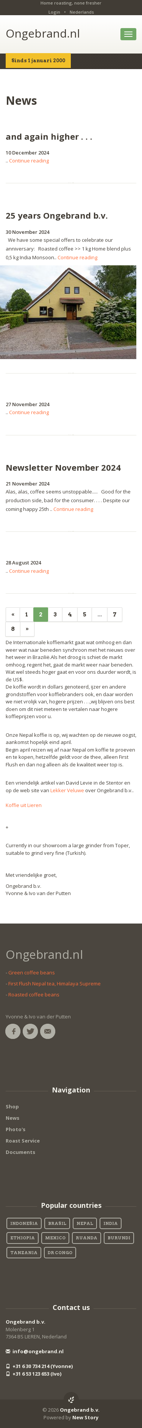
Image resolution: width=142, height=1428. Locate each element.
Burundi (119, 1237)
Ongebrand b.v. (25, 1321)
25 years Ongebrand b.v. (57, 215)
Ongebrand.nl (43, 33)
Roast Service (23, 1140)
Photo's (15, 1129)
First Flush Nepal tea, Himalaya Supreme (54, 983)
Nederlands (82, 12)
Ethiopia (22, 1237)
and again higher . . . (49, 136)
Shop (12, 1106)
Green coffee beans (31, 972)
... (99, 614)
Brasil (57, 1223)
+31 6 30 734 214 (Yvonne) (39, 1366)
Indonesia (24, 1223)
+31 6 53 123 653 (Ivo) (33, 1373)
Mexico (55, 1237)
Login (54, 12)
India (110, 1223)
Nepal (84, 1223)
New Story (85, 1417)
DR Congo (60, 1252)
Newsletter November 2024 (63, 467)
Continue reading (29, 160)
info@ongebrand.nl (35, 1351)
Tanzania (23, 1252)
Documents (20, 1152)
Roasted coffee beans (33, 994)
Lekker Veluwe (67, 790)
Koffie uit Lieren (24, 805)
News (12, 1117)
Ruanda (86, 1237)
